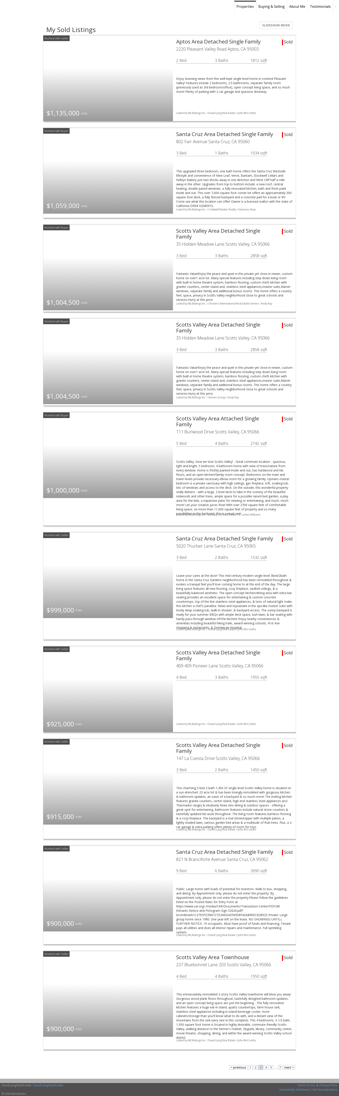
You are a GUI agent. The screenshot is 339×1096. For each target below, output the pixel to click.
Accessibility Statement (294, 1089)
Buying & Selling (271, 6)
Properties (245, 6)
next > (289, 1067)
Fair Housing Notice (324, 1089)
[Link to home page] (33, 6)
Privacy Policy (328, 1085)
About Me (297, 6)
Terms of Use (306, 1085)
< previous (238, 1067)
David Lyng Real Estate (48, 1085)
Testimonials (320, 6)
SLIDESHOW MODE (276, 25)
